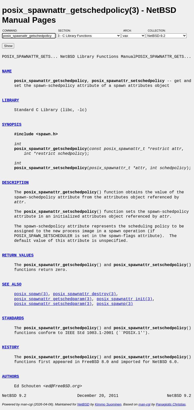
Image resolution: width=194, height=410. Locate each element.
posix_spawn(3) (31, 294)
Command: (11, 30)
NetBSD (83, 404)
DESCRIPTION (15, 183)
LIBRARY (10, 100)
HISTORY (10, 347)
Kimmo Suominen (108, 404)
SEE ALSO (11, 284)
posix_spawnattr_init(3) (124, 299)
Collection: (157, 30)
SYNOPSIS (11, 124)
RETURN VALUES (18, 255)
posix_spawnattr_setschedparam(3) (53, 304)
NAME (7, 71)
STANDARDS (13, 318)
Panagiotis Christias (171, 404)
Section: (65, 30)
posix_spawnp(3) (114, 304)
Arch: (129, 30)
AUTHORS (10, 376)
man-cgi (144, 404)
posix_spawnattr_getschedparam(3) (53, 299)
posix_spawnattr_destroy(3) (84, 294)
